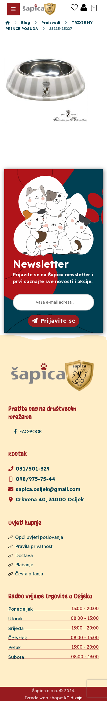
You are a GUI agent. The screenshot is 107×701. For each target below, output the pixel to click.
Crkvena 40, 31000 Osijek (46, 499)
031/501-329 (29, 468)
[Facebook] (29, 431)
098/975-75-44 (31, 479)
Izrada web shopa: (44, 697)
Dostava (20, 555)
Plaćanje (20, 564)
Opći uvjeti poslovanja (35, 537)
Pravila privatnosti (31, 546)
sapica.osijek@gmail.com (44, 489)
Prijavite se (54, 320)
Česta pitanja (25, 574)
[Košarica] (93, 7)
